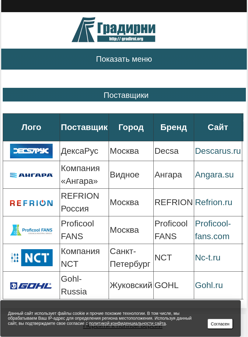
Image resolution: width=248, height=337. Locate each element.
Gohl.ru (209, 285)
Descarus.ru (218, 151)
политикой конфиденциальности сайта (127, 323)
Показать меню (124, 59)
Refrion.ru (213, 202)
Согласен (220, 324)
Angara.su (214, 174)
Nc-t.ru (208, 257)
